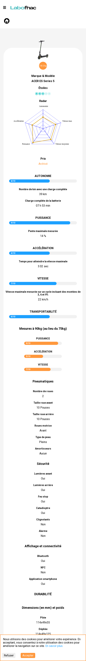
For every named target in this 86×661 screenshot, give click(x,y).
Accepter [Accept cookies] (27, 655)
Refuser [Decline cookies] (9, 655)
